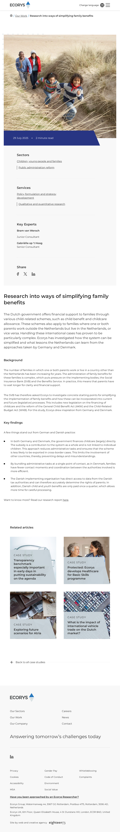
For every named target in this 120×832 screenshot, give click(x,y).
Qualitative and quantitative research (42, 204)
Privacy (14, 770)
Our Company (19, 723)
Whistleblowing (88, 770)
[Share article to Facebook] (18, 274)
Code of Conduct (54, 777)
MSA (12, 789)
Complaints (85, 777)
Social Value (51, 789)
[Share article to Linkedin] (33, 274)
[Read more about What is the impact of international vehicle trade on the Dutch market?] (87, 615)
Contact (67, 723)
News (65, 717)
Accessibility (17, 783)
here (65, 499)
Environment (52, 783)
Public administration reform (36, 167)
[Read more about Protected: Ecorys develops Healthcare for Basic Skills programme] (87, 560)
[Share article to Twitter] (25, 274)
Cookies (14, 777)
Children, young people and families (39, 161)
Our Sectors (17, 711)
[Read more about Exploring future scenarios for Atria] (33, 615)
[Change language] (91, 5)
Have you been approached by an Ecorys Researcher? (44, 796)
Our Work (16, 717)
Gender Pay (51, 770)
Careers (66, 711)
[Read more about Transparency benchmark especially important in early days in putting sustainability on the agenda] (33, 560)
